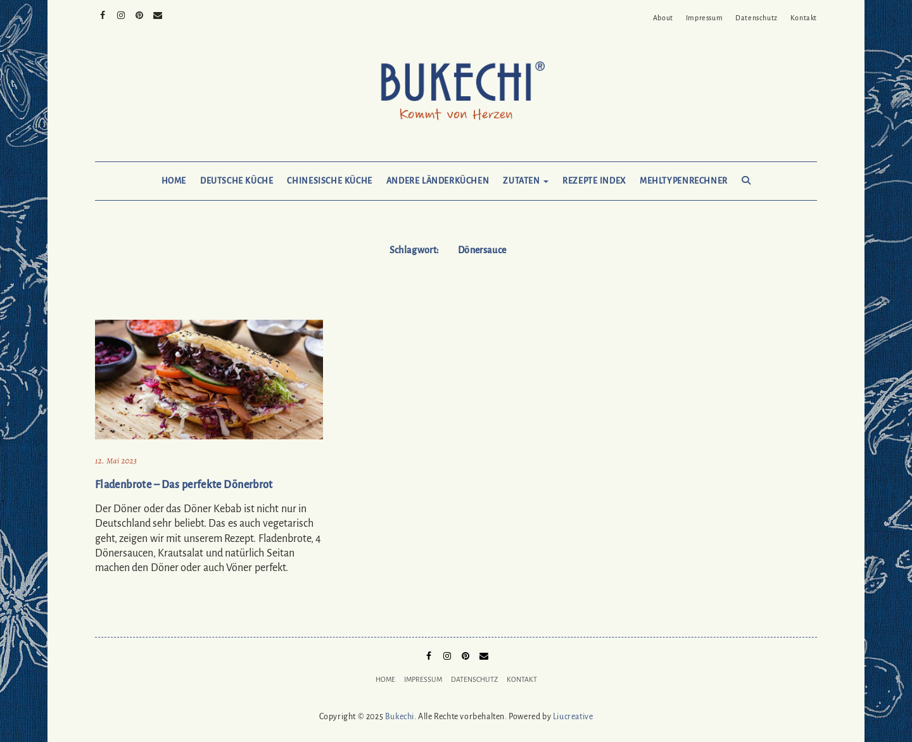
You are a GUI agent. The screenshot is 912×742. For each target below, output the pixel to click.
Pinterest (140, 14)
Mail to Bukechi (158, 14)
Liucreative (573, 716)
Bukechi (399, 716)
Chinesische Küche (329, 181)
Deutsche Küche (236, 181)
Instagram (121, 14)
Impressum (704, 18)
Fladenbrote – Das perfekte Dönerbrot (184, 485)
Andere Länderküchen (438, 181)
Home (174, 181)
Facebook (103, 14)
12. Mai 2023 (116, 460)
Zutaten (525, 181)
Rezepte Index (594, 181)
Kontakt (803, 18)
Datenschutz (756, 18)
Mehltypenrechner (684, 181)
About (663, 18)
